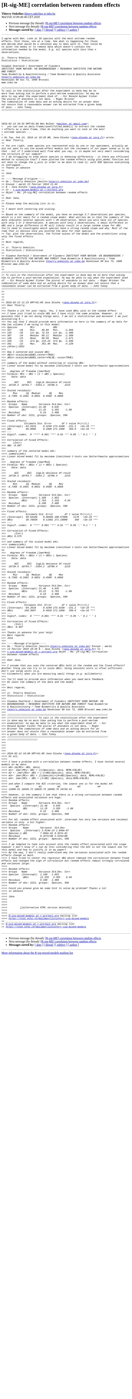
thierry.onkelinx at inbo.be (39, 13)
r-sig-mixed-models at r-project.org (38, 220)
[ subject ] (61, 29)
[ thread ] (49, 29)
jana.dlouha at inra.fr (87, 157)
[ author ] (73, 29)
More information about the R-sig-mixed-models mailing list (37, 1131)
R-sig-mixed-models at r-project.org (34, 1091)
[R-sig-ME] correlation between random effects (73, 23)
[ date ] (39, 29)
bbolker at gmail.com (71, 141)
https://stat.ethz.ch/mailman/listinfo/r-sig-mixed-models (49, 1095)
